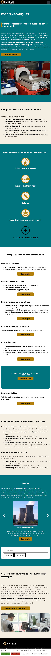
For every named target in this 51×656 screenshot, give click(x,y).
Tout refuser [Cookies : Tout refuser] (15, 654)
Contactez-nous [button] (25, 379)
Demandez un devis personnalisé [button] (15, 608)
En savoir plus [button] (25, 274)
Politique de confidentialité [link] (40, 654)
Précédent (4, 515)
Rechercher (20, 555)
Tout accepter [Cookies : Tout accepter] (6, 654)
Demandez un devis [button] (11, 54)
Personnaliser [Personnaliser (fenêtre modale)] (26, 654)
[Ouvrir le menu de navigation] (48, 2)
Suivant (47, 515)
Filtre (9, 555)
